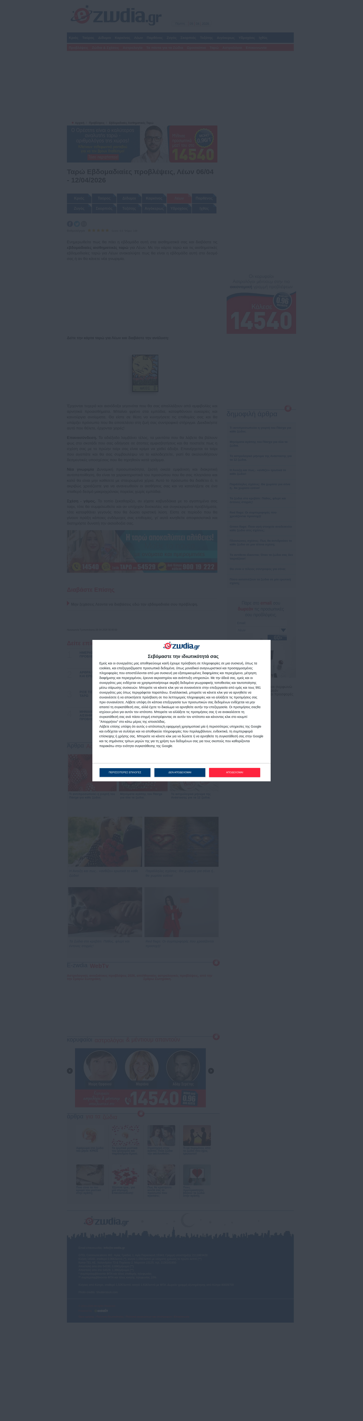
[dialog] (181, 710)
